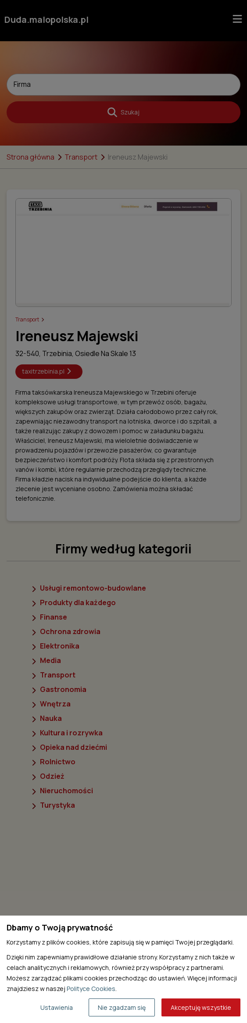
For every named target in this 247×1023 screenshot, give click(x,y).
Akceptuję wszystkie (201, 1007)
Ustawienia (56, 1007)
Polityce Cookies (91, 988)
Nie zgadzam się (122, 1007)
